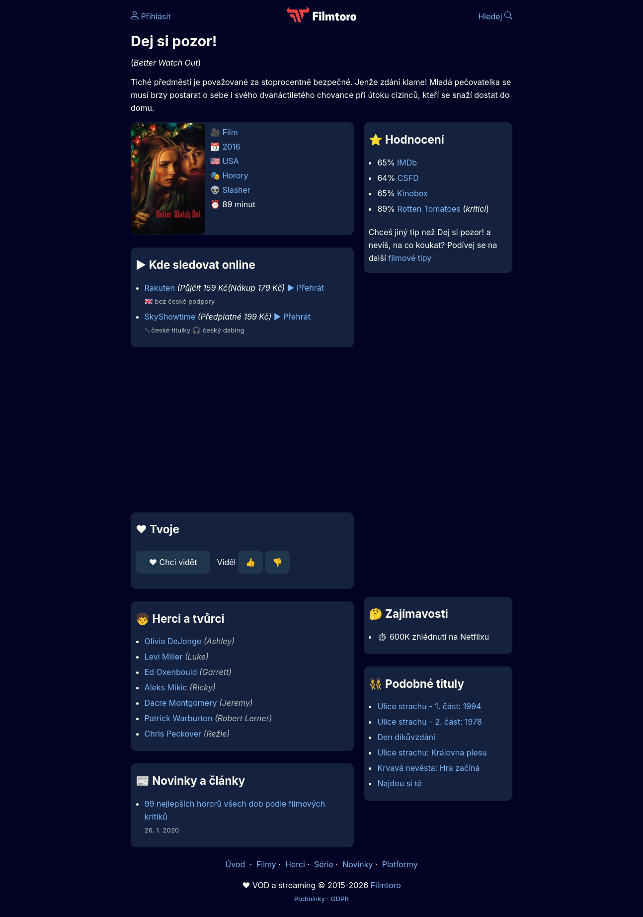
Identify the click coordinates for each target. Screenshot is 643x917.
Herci (295, 864)
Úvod (236, 864)
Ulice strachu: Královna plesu (431, 752)
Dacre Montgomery (181, 703)
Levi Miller (164, 657)
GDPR (339, 899)
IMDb (407, 162)
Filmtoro (386, 885)
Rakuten (160, 288)
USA (231, 161)
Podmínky (309, 899)
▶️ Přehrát (305, 288)
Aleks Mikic (166, 687)
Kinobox (412, 193)
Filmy (266, 864)
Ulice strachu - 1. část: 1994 (429, 706)
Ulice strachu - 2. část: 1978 (429, 722)
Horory (235, 175)
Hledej (495, 16)
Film (230, 132)
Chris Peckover (173, 734)
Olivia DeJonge (173, 641)
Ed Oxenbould (171, 672)
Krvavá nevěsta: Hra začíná (428, 768)
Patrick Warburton (179, 718)
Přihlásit (151, 16)
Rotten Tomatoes (428, 209)
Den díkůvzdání (406, 737)
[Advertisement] (242, 430)
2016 (232, 147)
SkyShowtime (170, 317)
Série (323, 864)
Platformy (400, 864)
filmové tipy (409, 258)
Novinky (357, 864)
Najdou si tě (399, 783)
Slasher (236, 190)
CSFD (408, 178)
